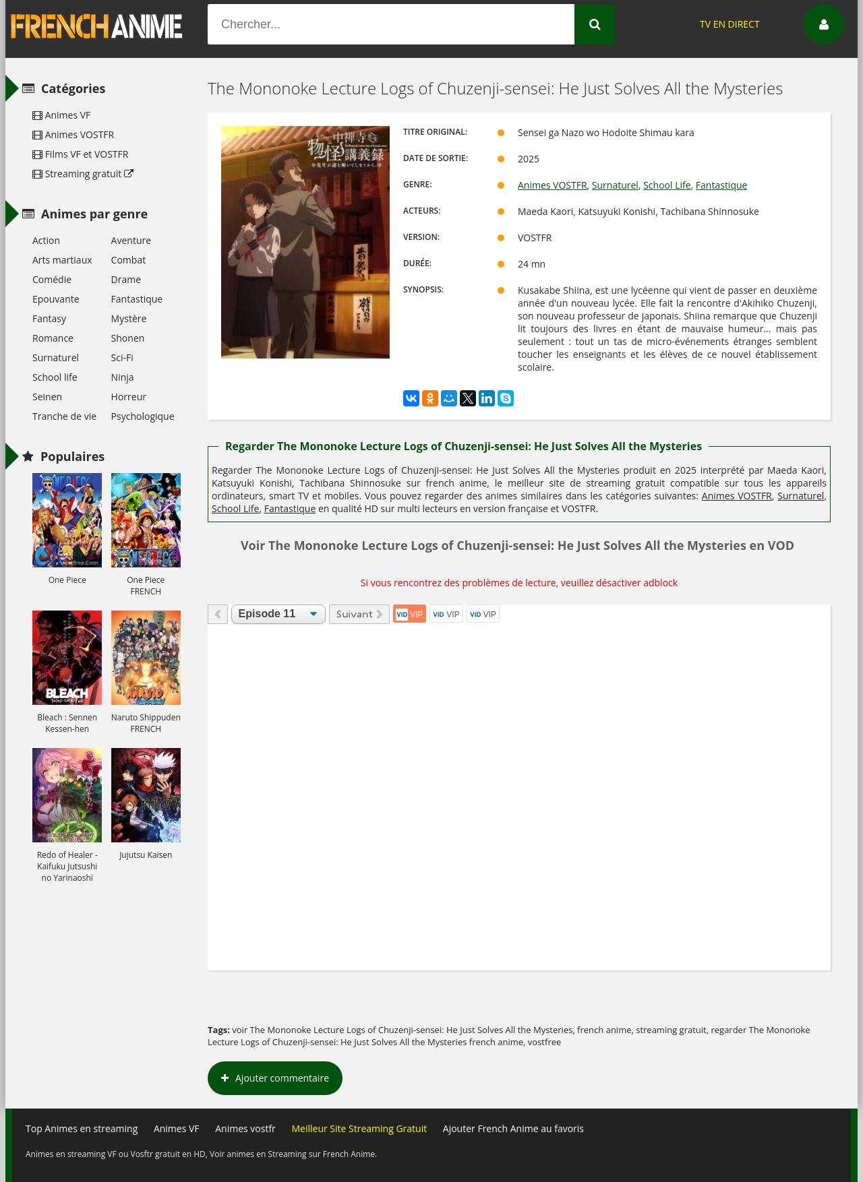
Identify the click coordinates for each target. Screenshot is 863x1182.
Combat (128, 259)
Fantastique (722, 185)
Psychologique (143, 416)
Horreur (128, 396)
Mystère (129, 318)
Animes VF (61, 114)
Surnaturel (615, 185)
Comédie (51, 279)
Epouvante (56, 298)
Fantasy (49, 318)
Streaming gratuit (82, 173)
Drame (126, 279)
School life (55, 377)
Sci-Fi (122, 357)
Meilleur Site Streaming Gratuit (359, 1128)
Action (46, 240)
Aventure (131, 240)
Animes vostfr (245, 1128)
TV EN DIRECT (730, 24)
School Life (666, 185)
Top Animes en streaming (82, 1128)
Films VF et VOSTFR (80, 154)
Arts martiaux (62, 259)
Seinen (47, 396)
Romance (52, 338)
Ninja (122, 377)
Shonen (128, 338)
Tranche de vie (64, 416)
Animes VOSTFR (552, 185)
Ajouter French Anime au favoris (513, 1128)
